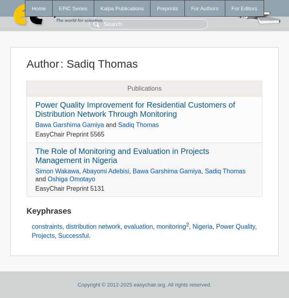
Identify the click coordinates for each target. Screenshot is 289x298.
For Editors (244, 8)
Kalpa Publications (122, 8)
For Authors (205, 8)
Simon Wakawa (57, 171)
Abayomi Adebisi (105, 171)
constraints (47, 227)
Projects (43, 235)
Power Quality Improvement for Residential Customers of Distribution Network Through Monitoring (135, 109)
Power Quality (235, 227)
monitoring (171, 227)
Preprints (167, 8)
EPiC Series (73, 8)
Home (39, 8)
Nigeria (202, 227)
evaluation (138, 227)
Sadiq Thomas (138, 124)
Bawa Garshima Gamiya (69, 124)
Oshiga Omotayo (71, 179)
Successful (73, 235)
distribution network (93, 227)
